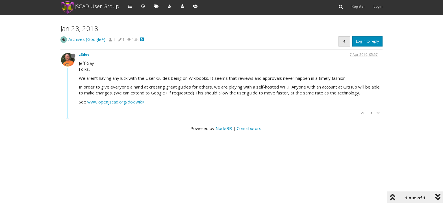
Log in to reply (367, 41)
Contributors (249, 128)
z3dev (84, 54)
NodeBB (224, 128)
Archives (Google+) (86, 39)
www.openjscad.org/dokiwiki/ (115, 102)
